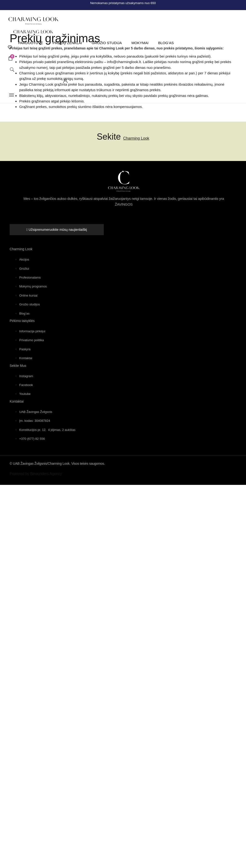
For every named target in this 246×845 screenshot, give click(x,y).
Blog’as (165, 43)
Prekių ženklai (66, 43)
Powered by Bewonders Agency (36, 474)
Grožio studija (106, 43)
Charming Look (136, 138)
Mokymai (139, 43)
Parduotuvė (29, 43)
